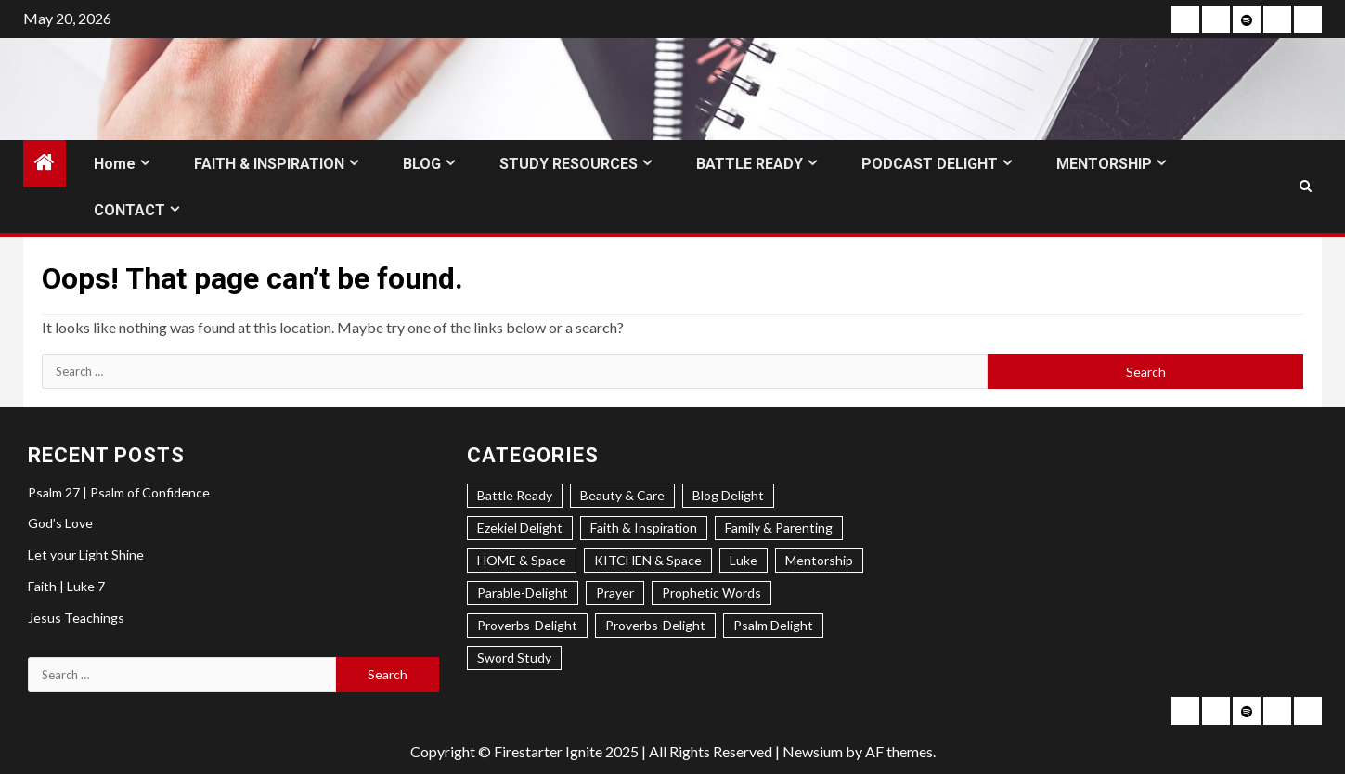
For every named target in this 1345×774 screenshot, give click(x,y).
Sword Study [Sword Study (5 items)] (514, 657)
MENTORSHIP (1104, 164)
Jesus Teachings (76, 618)
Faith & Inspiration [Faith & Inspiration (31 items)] (643, 527)
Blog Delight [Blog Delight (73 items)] (728, 495)
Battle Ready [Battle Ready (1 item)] (514, 495)
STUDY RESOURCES (568, 164)
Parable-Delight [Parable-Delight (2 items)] (522, 592)
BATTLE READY (749, 164)
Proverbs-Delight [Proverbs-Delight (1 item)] (655, 625)
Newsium (812, 751)
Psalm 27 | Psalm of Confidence (119, 492)
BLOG (422, 164)
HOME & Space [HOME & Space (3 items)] (521, 560)
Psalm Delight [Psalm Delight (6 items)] (773, 625)
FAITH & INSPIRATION (269, 164)
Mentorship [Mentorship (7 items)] (819, 560)
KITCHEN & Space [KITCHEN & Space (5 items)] (648, 560)
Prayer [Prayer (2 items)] (615, 592)
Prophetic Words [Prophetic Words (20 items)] (711, 592)
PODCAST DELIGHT (929, 164)
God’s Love (60, 523)
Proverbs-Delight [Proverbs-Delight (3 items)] (527, 625)
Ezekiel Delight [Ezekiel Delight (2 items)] (520, 527)
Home (115, 164)
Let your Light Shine (86, 554)
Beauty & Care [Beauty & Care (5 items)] (622, 495)
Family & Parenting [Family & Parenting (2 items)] (779, 527)
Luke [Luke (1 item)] (743, 560)
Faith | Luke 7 (66, 586)
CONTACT (129, 210)
